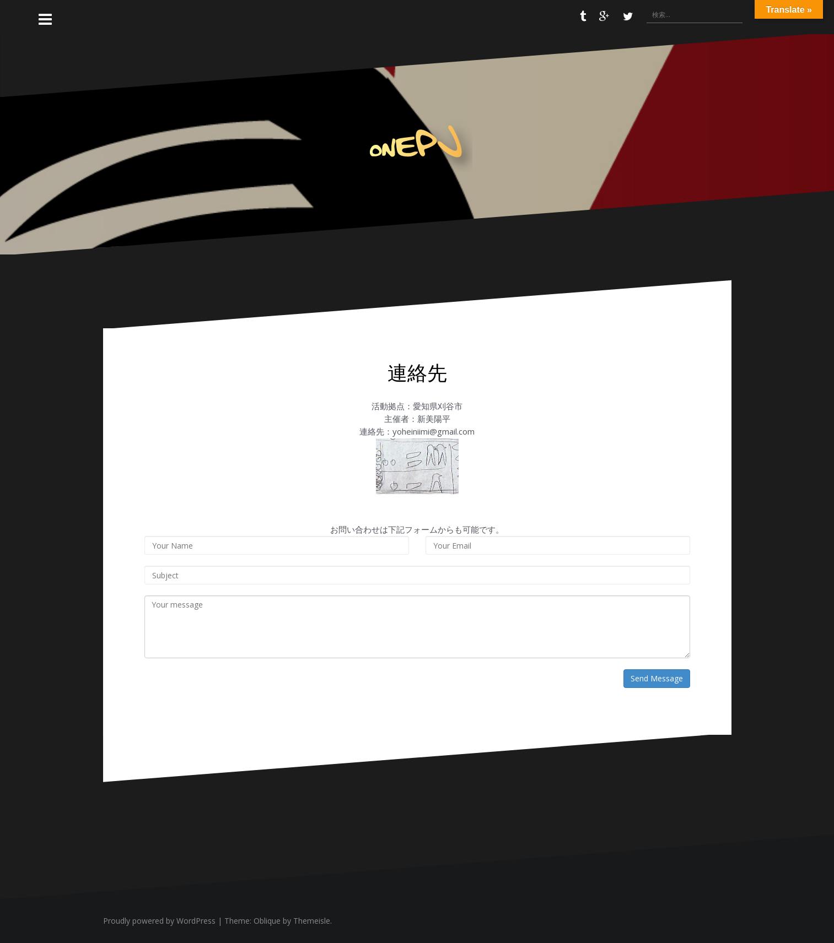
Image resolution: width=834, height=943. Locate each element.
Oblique (267, 920)
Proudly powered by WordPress (159, 920)
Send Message (657, 678)
